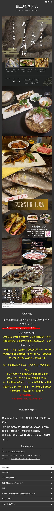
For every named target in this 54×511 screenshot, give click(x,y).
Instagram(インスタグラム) (22, 328)
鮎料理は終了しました (18, 452)
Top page (5, 467)
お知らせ (5, 472)
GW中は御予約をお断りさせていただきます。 (25, 459)
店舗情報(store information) (12, 483)
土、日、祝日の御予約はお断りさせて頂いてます (26, 455)
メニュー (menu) (8, 478)
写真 (3, 488)
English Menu (7, 499)
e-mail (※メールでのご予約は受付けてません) (19, 493)
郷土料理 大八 (27, 6)
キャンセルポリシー (9, 504)
